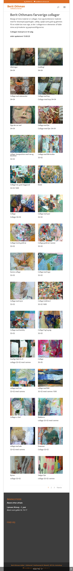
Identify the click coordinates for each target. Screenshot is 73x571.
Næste (59, 487)
